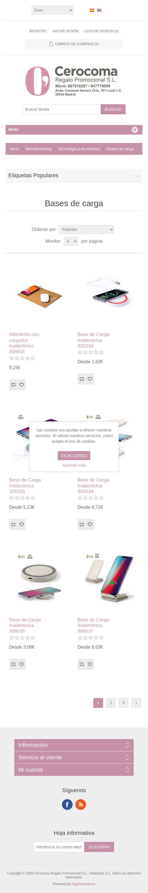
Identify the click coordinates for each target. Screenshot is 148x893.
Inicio (14, 149)
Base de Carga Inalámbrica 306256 (25, 485)
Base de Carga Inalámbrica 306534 (93, 485)
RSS (80, 804)
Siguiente (136, 703)
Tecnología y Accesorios (79, 149)
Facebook (67, 804)
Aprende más (73, 465)
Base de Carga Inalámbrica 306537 (93, 625)
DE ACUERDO (74, 455)
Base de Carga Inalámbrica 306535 (25, 625)
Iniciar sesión (65, 31)
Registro (38, 31)
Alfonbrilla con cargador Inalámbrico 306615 (24, 343)
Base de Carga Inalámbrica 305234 (93, 340)
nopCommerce (83, 884)
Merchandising (38, 149)
